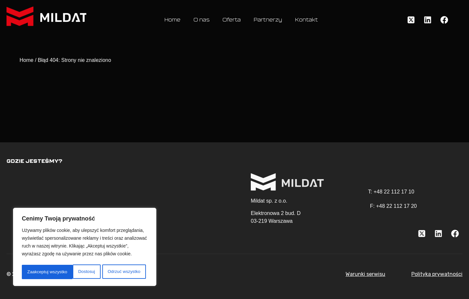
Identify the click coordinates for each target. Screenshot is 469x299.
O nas (201, 19)
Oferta (231, 19)
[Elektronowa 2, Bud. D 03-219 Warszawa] (120, 199)
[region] (84, 248)
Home (172, 19)
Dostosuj (35, 272)
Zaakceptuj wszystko (122, 272)
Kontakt (306, 19)
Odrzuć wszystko (72, 272)
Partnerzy (268, 19)
